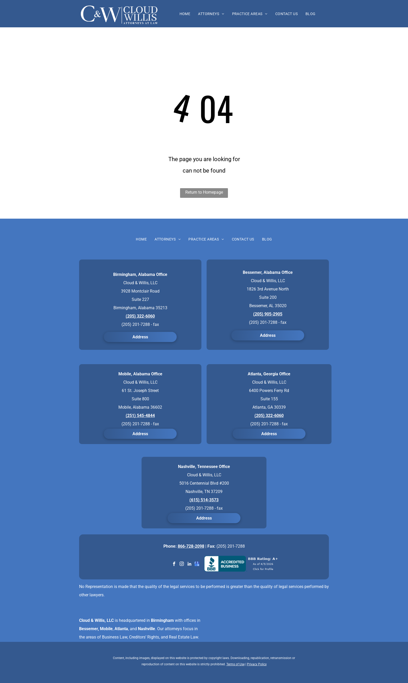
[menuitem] (185, 14)
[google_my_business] (197, 564)
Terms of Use (235, 664)
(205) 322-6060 (140, 316)
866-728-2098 (191, 546)
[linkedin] (189, 564)
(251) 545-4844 (140, 415)
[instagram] (181, 564)
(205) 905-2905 (267, 314)
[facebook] (174, 564)
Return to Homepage (204, 192)
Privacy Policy (257, 664)
